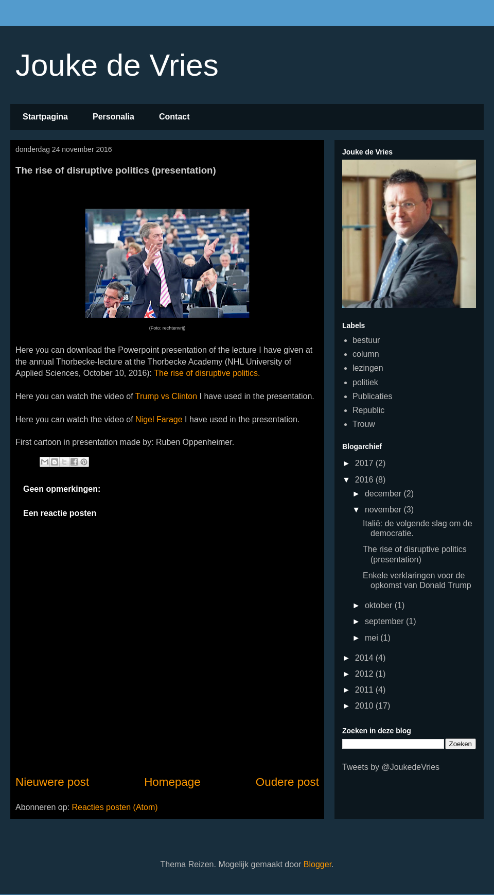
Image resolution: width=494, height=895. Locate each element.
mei (372, 637)
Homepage (172, 782)
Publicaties (372, 396)
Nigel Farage (159, 419)
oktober (380, 605)
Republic (368, 410)
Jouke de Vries (117, 65)
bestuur (366, 340)
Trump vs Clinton (167, 396)
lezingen (367, 368)
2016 (365, 479)
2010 (365, 705)
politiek (365, 382)
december (384, 493)
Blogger (317, 864)
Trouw (363, 424)
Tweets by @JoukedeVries (390, 767)
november (384, 509)
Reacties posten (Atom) (114, 807)
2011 (365, 689)
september (385, 621)
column (365, 354)
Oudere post (287, 782)
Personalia (113, 116)
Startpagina (45, 116)
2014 (365, 657)
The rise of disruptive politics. (207, 373)
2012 (365, 673)
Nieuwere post (52, 782)
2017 (365, 463)
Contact (174, 116)
